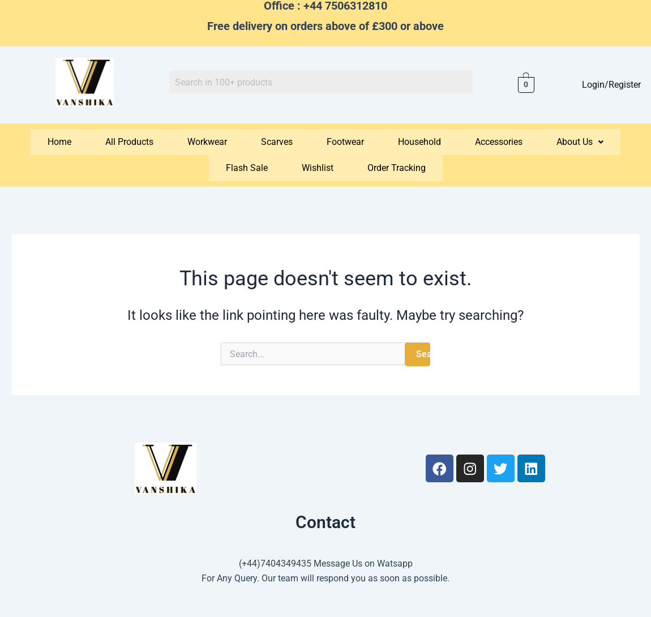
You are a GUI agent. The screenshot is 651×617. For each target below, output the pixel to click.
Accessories (498, 141)
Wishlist (317, 167)
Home (59, 141)
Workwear (207, 141)
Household (419, 141)
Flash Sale (247, 167)
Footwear (345, 141)
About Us (579, 141)
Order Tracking (396, 167)
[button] (579, 142)
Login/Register (610, 84)
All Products (129, 141)
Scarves (277, 141)
